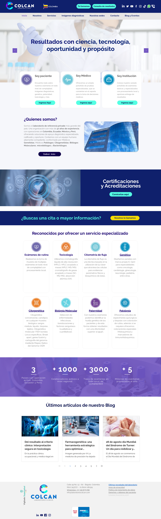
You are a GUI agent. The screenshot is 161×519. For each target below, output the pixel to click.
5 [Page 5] (91, 466)
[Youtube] (131, 6)
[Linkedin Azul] (37, 515)
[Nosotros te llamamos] (124, 218)
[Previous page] (65, 466)
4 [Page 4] (86, 466)
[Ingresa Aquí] (45, 103)
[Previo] (15, 50)
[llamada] (153, 6)
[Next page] (96, 466)
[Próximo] (146, 50)
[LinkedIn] (123, 6)
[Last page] (101, 466)
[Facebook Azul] (45, 515)
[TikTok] (144, 6)
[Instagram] (140, 6)
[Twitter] (127, 6)
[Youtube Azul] (41, 515)
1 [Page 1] (70, 466)
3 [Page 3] (80, 466)
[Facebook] (136, 6)
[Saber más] (49, 154)
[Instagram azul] (49, 515)
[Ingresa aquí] (86, 103)
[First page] (59, 466)
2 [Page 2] (75, 466)
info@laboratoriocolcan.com (78, 492)
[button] (104, 6)
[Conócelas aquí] (120, 194)
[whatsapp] (149, 6)
